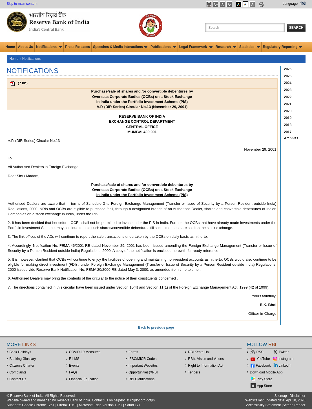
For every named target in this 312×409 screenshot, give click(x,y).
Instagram (285, 359)
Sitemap (281, 396)
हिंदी (303, 4)
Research (226, 47)
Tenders (194, 372)
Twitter (284, 352)
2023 (288, 90)
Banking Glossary (23, 359)
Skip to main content (22, 4)
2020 (288, 111)
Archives (291, 138)
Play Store (264, 379)
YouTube (263, 359)
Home (10, 47)
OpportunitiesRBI (143, 372)
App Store (264, 386)
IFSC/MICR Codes (142, 359)
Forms (133, 352)
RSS (260, 352)
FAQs (73, 372)
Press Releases (77, 47)
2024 (288, 83)
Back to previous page (156, 327)
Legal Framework (196, 47)
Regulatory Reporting (282, 47)
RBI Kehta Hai (198, 352)
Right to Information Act (205, 366)
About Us (25, 47)
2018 (288, 125)
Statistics (249, 47)
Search (296, 28)
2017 (288, 132)
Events (74, 366)
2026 (288, 69)
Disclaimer (297, 396)
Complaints (18, 372)
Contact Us (18, 379)
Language (290, 4)
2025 (288, 76)
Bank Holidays (20, 352)
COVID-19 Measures (84, 352)
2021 (288, 104)
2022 (288, 97)
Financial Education (84, 379)
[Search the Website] (245, 27)
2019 (288, 118)
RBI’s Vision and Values (206, 359)
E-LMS (74, 359)
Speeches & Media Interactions (120, 47)
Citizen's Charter (22, 366)
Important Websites (143, 366)
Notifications (49, 47)
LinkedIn (285, 366)
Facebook (263, 366)
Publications (163, 47)
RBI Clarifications (141, 379)
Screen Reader (294, 405)
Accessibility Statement (263, 405)
